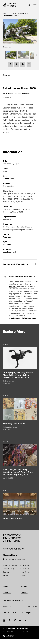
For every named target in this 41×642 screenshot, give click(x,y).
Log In (28, 613)
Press (21, 613)
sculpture (7, 244)
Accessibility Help (8, 632)
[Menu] (35, 5)
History (24, 586)
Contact (6, 613)
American (7, 237)
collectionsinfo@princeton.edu (24, 318)
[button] (3, 55)
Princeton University (23, 628)
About (5, 586)
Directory (7, 592)
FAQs (14, 613)
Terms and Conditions (23, 632)
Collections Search (19, 13)
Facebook (9, 620)
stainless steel (9, 252)
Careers (24, 592)
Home (5, 13)
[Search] (29, 5)
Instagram (4, 620)
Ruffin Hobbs (8, 178)
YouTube (20, 620)
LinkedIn (25, 620)
